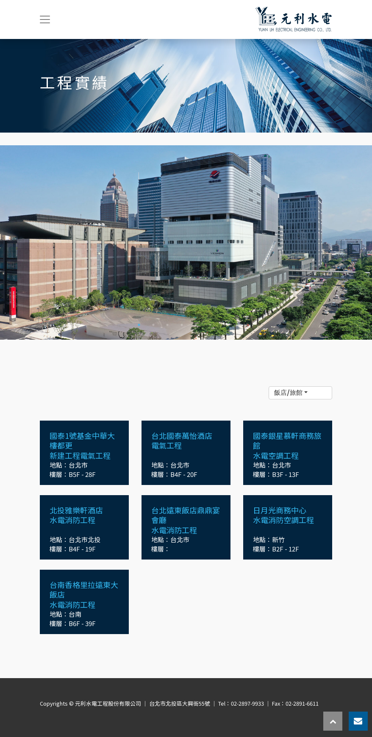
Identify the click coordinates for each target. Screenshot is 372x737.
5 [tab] (196, 325)
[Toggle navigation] (44, 19)
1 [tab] (139, 325)
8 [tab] (238, 325)
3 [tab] (167, 325)
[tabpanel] (186, 242)
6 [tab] (210, 325)
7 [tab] (224, 325)
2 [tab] (153, 325)
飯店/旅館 (288, 392)
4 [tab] (182, 325)
